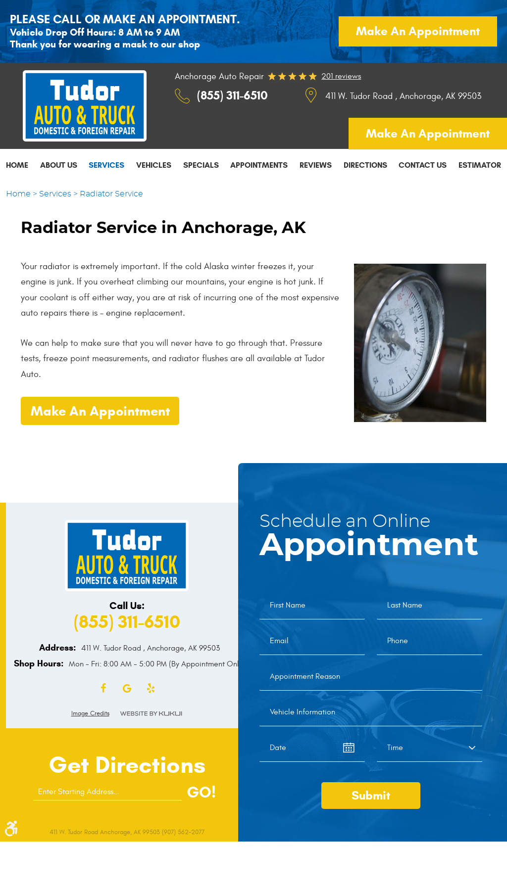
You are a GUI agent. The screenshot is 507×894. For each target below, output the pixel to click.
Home (17, 165)
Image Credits (90, 713)
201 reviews (341, 76)
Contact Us (423, 165)
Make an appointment (418, 31)
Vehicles (153, 165)
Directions (365, 165)
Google (126, 688)
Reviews (316, 165)
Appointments (259, 165)
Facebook (103, 688)
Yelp (150, 688)
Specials (201, 165)
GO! (201, 792)
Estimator (479, 165)
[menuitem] (17, 164)
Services (106, 165)
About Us (58, 165)
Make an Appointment (100, 411)
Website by (151, 713)
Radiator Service (111, 194)
